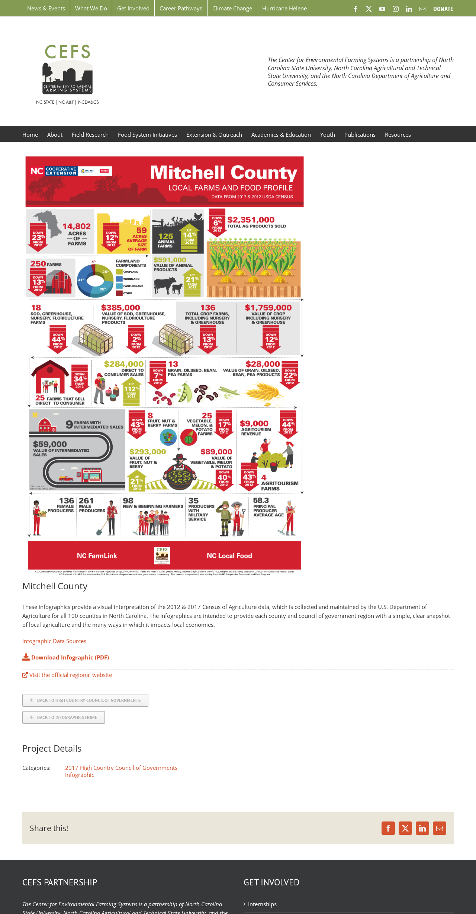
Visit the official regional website (67, 674)
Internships (262, 904)
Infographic (79, 774)
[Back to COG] (85, 700)
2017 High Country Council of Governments (121, 767)
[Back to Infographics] (63, 717)
